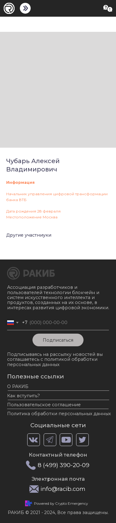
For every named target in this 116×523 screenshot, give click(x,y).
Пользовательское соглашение (44, 404)
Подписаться (58, 340)
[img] (25, 8)
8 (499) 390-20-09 (63, 465)
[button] (107, 8)
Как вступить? (23, 396)
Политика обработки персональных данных (59, 413)
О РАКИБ (17, 386)
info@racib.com (63, 488)
